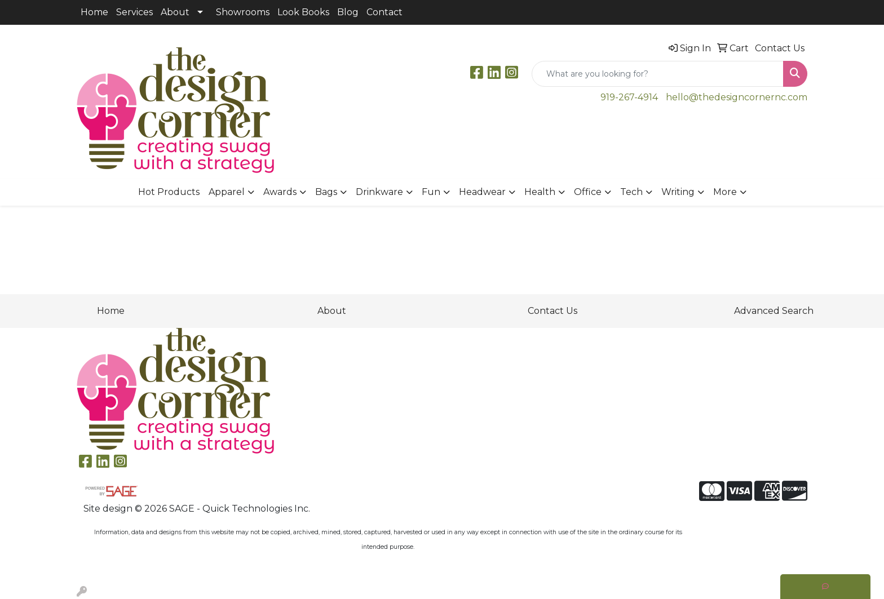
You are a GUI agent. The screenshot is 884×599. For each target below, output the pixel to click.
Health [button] (539, 192)
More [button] (725, 192)
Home (94, 12)
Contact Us (552, 310)
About (175, 12)
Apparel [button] (227, 192)
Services (134, 12)
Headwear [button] (482, 192)
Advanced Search (774, 310)
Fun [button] (431, 192)
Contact (384, 12)
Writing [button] (678, 192)
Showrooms (242, 12)
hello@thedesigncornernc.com (736, 97)
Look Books (303, 12)
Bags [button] (326, 192)
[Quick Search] (658, 74)
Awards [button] (280, 192)
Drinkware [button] (379, 192)
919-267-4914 (629, 97)
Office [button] (588, 192)
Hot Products (169, 192)
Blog (348, 12)
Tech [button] (631, 192)
